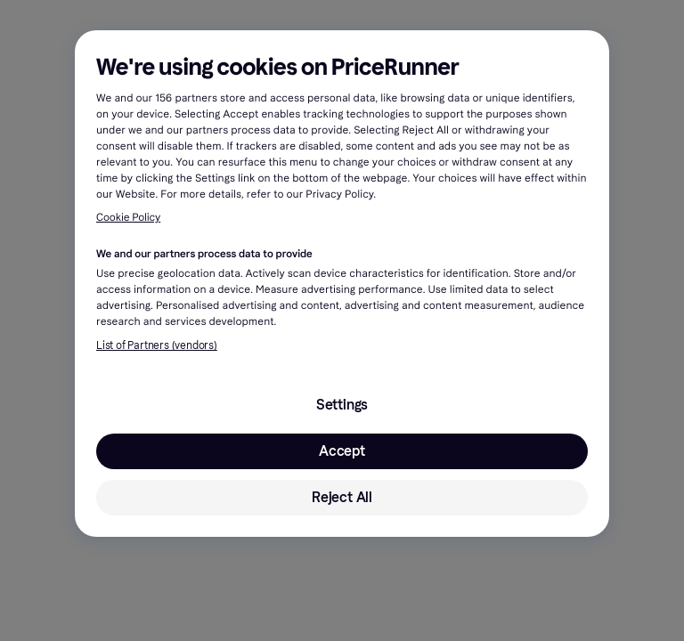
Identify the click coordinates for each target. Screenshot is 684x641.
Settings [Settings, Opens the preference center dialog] (342, 404)
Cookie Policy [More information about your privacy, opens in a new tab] (128, 218)
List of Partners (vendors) (156, 345)
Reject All (342, 497)
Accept (342, 450)
